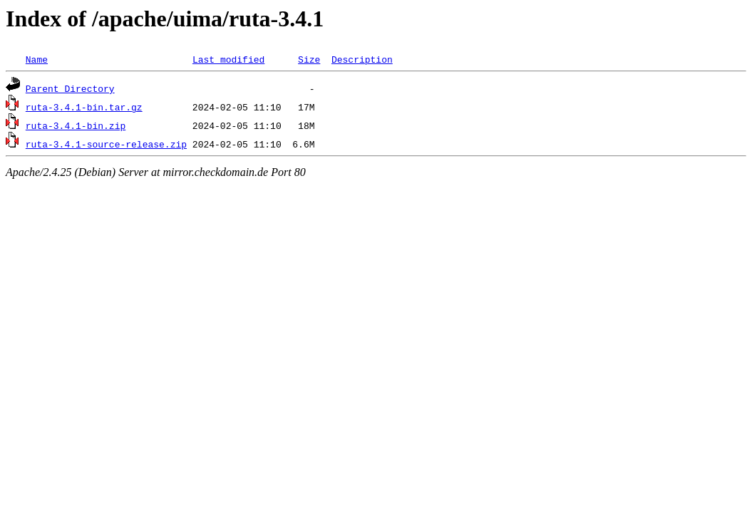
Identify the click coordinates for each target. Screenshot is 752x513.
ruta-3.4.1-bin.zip (75, 125)
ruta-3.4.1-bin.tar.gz (84, 106)
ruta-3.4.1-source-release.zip (106, 144)
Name (37, 59)
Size (309, 59)
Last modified (228, 59)
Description (362, 59)
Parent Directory (70, 88)
